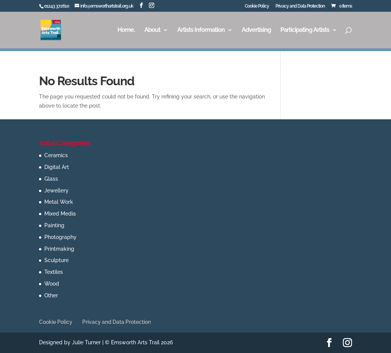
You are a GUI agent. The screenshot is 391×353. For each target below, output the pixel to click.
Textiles (53, 272)
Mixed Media (60, 214)
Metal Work (58, 202)
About (152, 30)
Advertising (256, 30)
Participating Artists (304, 30)
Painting (54, 225)
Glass (51, 179)
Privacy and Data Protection (300, 6)
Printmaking (59, 249)
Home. (126, 30)
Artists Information (201, 30)
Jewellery (56, 190)
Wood (51, 284)
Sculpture (56, 260)
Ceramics (56, 155)
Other (51, 295)
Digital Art (56, 167)
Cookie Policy (257, 6)
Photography (60, 237)
